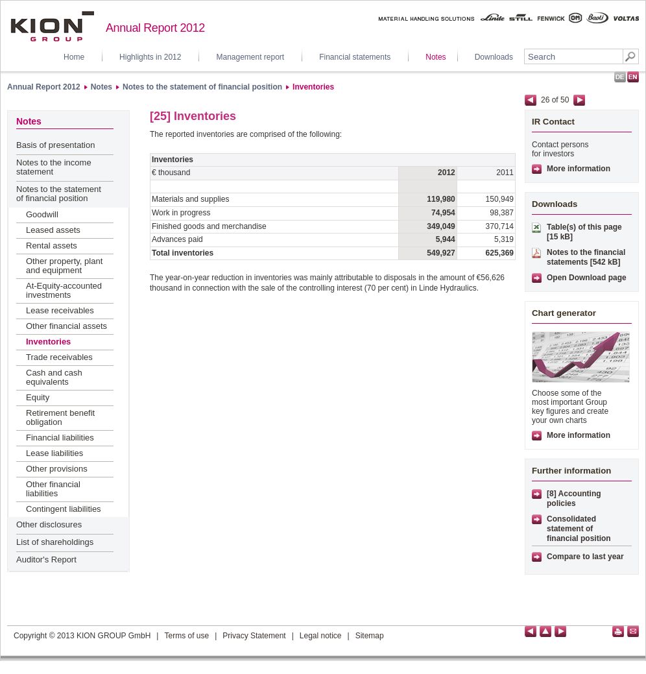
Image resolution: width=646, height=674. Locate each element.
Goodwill (42, 214)
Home (74, 57)
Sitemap (369, 635)
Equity (37, 397)
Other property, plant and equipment (64, 265)
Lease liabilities (54, 453)
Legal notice (321, 635)
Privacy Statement (253, 635)
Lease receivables (60, 310)
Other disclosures (49, 524)
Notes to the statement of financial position (202, 86)
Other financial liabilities (53, 488)
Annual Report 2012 (43, 86)
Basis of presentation (55, 145)
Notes (435, 57)
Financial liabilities (60, 437)
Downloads (494, 57)
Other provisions (57, 469)
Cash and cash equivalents (54, 377)
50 (564, 99)
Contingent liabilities (63, 509)
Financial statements (354, 57)
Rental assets (51, 245)
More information (578, 168)
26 (545, 99)
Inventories (313, 86)
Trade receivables (59, 357)
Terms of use (186, 635)
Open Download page (587, 277)
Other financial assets (66, 326)
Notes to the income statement (53, 167)
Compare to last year (585, 556)
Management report (250, 57)
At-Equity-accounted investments (64, 290)
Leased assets (53, 230)
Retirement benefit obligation (60, 417)
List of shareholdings (54, 542)
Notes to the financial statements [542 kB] (586, 257)
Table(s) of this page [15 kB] (584, 232)
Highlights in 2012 (150, 57)
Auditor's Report (46, 559)
